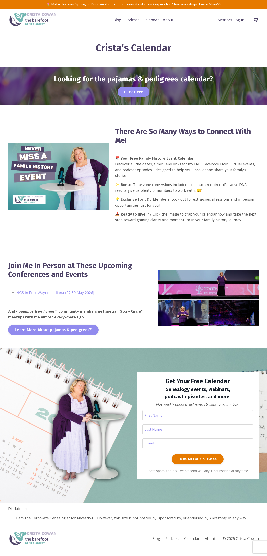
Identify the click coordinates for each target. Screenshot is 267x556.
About (168, 20)
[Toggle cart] (255, 20)
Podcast (132, 20)
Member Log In (231, 20)
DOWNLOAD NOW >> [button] (197, 464)
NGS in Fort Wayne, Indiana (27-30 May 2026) (55, 297)
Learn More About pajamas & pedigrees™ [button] (53, 334)
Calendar (151, 20)
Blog (117, 20)
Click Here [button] (133, 92)
